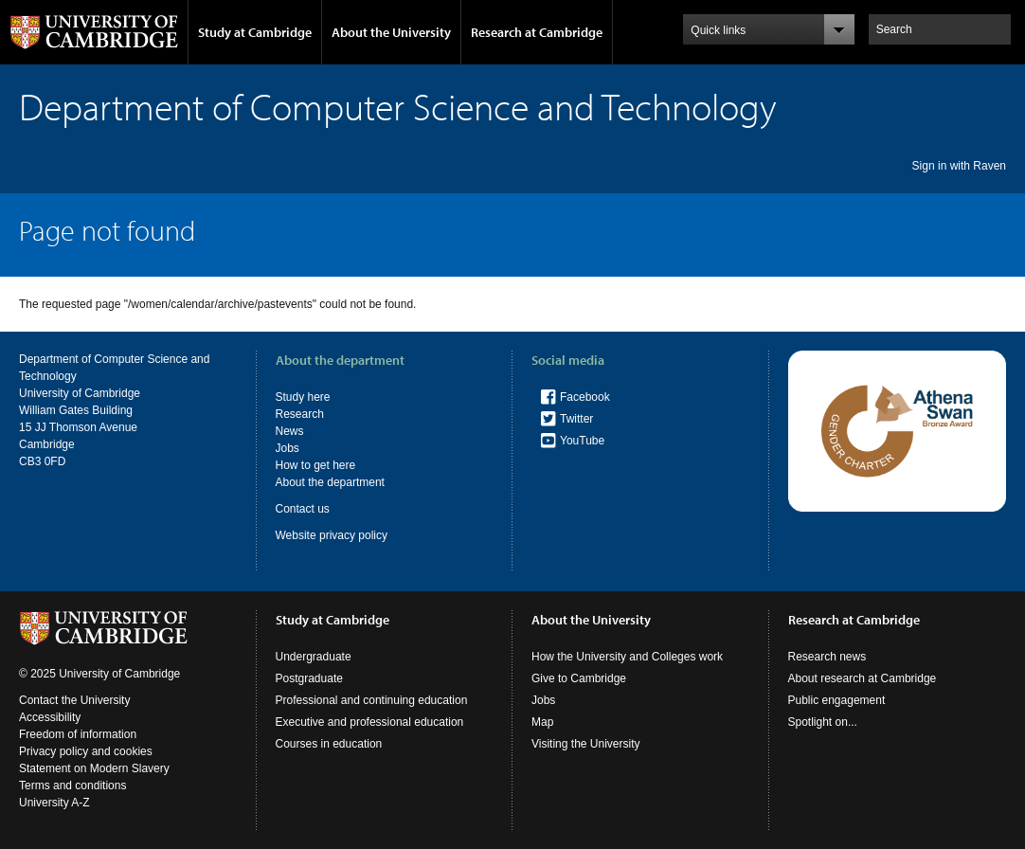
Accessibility (50, 717)
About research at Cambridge (862, 678)
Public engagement (837, 700)
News (290, 431)
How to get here (316, 465)
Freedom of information (77, 734)
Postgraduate (309, 678)
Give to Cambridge (578, 678)
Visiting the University (585, 743)
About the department (330, 482)
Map (542, 722)
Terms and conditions (72, 785)
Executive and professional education (370, 722)
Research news (827, 656)
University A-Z (54, 802)
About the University (391, 32)
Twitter (576, 418)
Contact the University (74, 700)
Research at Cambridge (536, 32)
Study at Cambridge (255, 32)
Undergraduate (313, 656)
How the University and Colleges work (627, 656)
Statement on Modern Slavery (94, 768)
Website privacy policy (332, 535)
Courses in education (329, 743)
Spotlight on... (822, 722)
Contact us (303, 508)
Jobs (287, 448)
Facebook (585, 397)
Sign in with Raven (959, 165)
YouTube (582, 440)
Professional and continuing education (372, 700)
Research (300, 414)
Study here (303, 397)
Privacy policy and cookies (86, 751)
